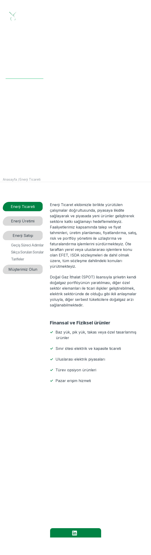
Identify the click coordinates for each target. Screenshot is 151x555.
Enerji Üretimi (22, 221)
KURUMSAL (73, 472)
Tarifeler (17, 259)
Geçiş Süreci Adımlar (27, 245)
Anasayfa (10, 179)
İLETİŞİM (72, 511)
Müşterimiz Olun (22, 269)
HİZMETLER (72, 485)
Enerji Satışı (23, 235)
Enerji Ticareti (30, 179)
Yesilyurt (112, 544)
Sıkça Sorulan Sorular (27, 252)
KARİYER (72, 498)
